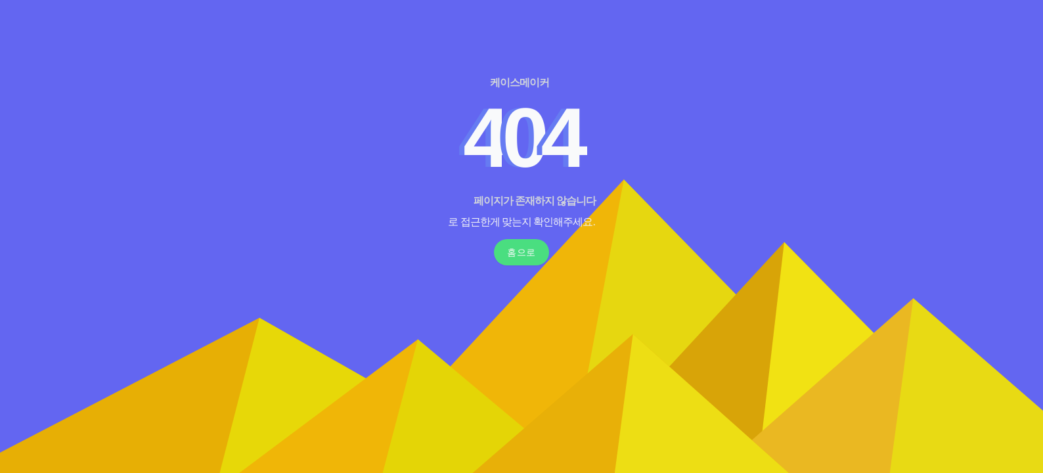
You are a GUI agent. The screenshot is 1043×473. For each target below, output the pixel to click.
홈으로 (521, 252)
